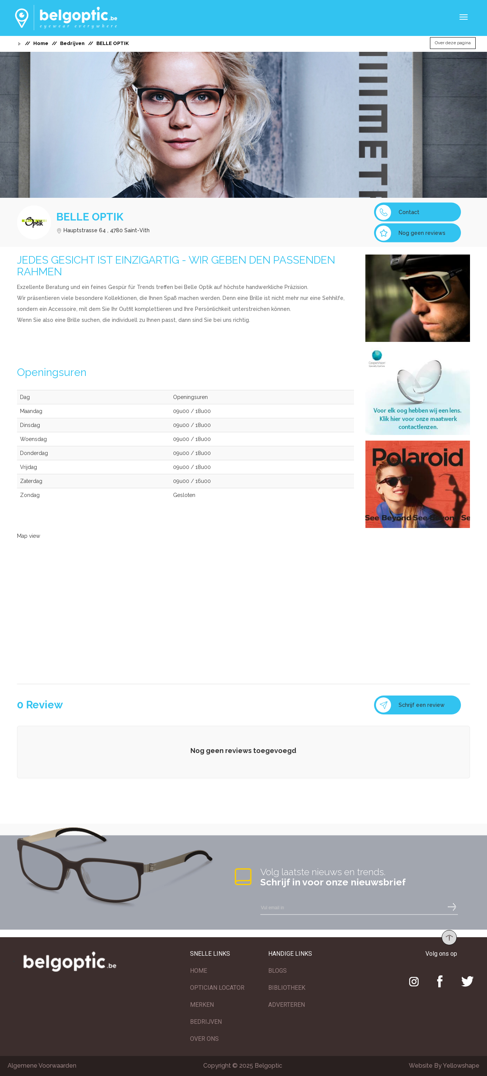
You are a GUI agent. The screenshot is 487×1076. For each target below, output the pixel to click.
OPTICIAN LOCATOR (217, 987)
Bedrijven (72, 43)
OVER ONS (204, 1038)
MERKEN (202, 1004)
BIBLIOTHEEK (286, 987)
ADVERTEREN (286, 1004)
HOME (198, 970)
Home (40, 43)
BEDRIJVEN (206, 1021)
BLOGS (277, 970)
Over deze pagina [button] (453, 43)
